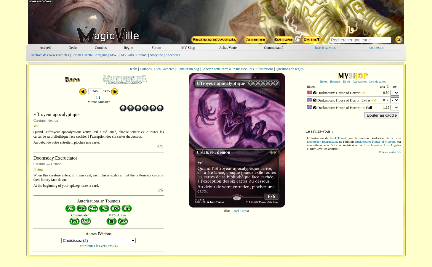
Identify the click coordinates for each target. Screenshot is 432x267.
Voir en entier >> (390, 152)
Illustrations (264, 69)
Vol (35, 126)
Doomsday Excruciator (322, 141)
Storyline (156, 55)
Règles (129, 48)
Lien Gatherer (164, 69)
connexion (376, 48)
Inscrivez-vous (325, 48)
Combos (101, 48)
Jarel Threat (240, 211)
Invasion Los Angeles (386, 145)
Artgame (101, 55)
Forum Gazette (82, 55)
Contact (141, 55)
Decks (72, 48)
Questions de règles (290, 69)
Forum (156, 48)
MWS (114, 55)
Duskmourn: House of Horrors (375, 141)
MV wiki (127, 55)
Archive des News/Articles (50, 55)
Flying (38, 169)
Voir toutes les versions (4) (99, 246)
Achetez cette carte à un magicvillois (227, 69)
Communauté (273, 48)
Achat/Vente (227, 48)
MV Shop (188, 48)
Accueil (45, 48)
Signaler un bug (188, 69)
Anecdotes (172, 55)
